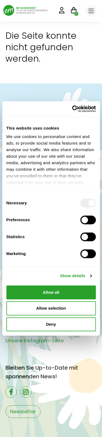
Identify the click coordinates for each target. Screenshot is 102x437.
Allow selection (51, 308)
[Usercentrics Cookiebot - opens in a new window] (73, 108)
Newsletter (23, 411)
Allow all (51, 292)
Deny (51, 324)
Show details (72, 275)
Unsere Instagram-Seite (34, 340)
